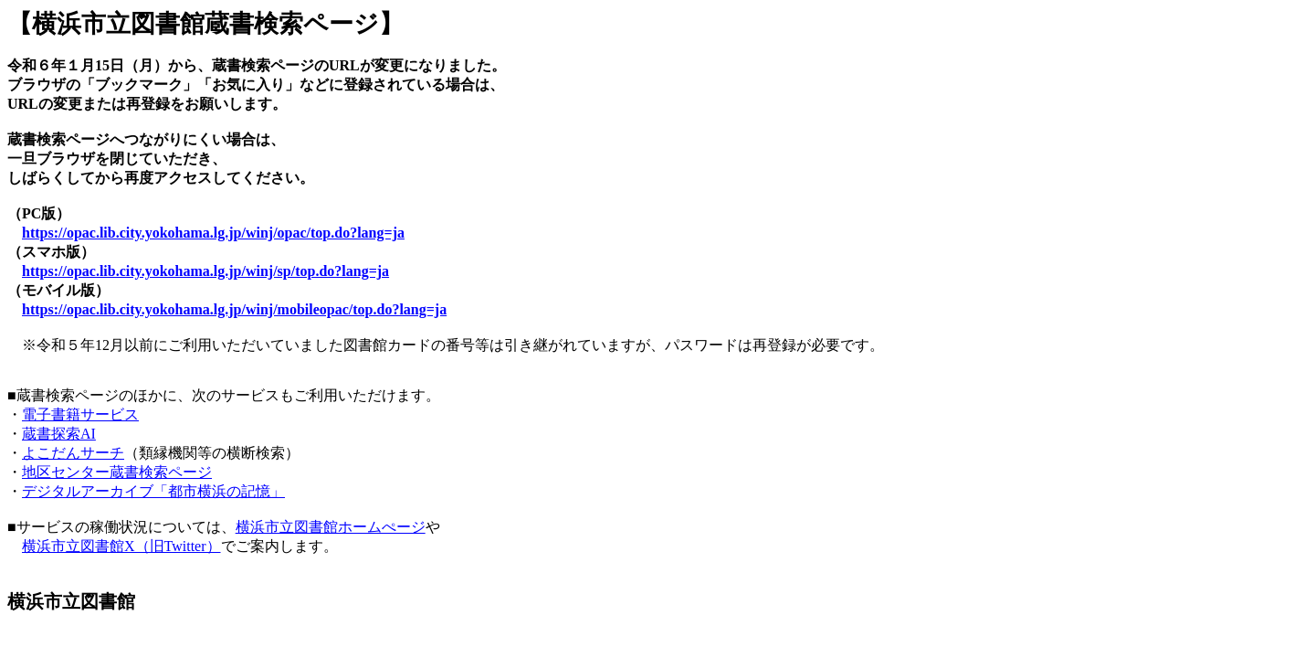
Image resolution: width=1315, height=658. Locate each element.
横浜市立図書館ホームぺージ (331, 527)
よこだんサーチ (73, 453)
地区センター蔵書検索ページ (117, 472)
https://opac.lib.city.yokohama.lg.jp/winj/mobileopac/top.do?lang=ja (234, 309)
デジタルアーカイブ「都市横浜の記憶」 (153, 491)
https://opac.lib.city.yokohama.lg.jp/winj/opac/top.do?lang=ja (213, 232)
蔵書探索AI (59, 433)
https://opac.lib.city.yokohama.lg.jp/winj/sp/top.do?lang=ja (205, 271)
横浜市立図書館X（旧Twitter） (121, 546)
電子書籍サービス (80, 414)
